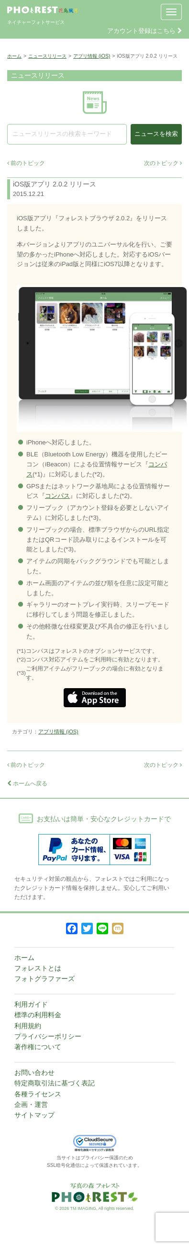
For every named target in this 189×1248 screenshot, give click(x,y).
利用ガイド (31, 1004)
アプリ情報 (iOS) (91, 56)
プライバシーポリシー (47, 1036)
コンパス (57, 495)
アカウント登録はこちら (144, 30)
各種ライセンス (37, 1094)
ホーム (14, 56)
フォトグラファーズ (44, 978)
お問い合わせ (34, 1072)
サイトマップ (34, 1115)
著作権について (37, 1047)
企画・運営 (31, 1104)
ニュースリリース (47, 56)
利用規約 (27, 1026)
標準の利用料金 (37, 1015)
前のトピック (26, 163)
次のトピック (163, 163)
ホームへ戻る (27, 783)
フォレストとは (37, 968)
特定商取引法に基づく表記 (54, 1083)
